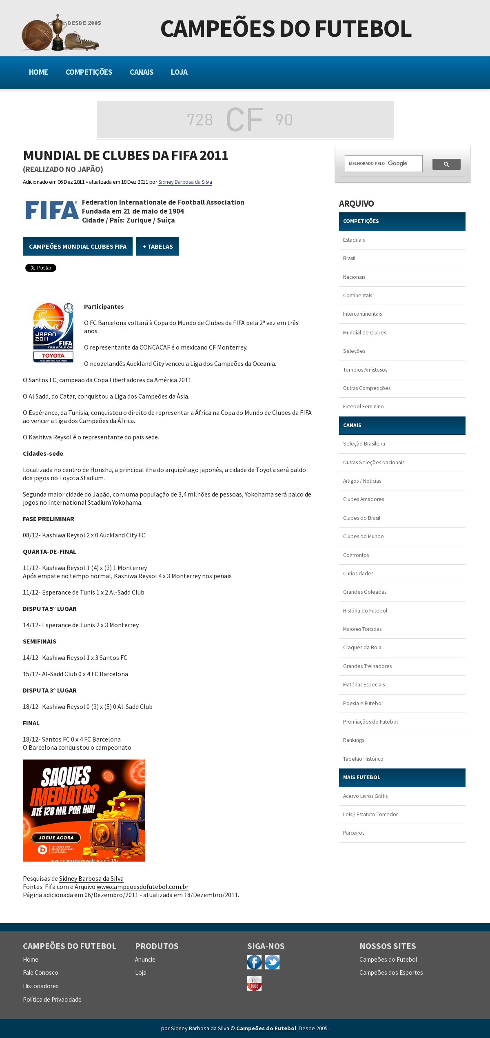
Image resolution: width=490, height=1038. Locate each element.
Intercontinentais (362, 313)
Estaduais (354, 239)
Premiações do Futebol (370, 721)
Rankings (353, 740)
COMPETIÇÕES (361, 221)
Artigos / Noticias (362, 480)
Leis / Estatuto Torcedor (370, 814)
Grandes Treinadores (367, 666)
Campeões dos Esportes (391, 972)
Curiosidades (358, 573)
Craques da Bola (362, 647)
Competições (89, 72)
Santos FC (42, 380)
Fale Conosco (40, 972)
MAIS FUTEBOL (361, 777)
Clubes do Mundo (363, 536)
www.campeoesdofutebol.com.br (142, 886)
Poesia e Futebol (363, 703)
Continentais (357, 295)
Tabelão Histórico (363, 758)
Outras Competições (366, 388)
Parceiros (353, 832)
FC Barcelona (108, 323)
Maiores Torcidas (362, 629)
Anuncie (145, 959)
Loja (179, 72)
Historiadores (41, 986)
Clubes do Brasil (361, 518)
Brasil (349, 258)
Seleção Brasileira (364, 443)
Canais (141, 72)
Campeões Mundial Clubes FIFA (77, 246)
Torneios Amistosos (365, 369)
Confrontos (356, 555)
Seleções (354, 350)
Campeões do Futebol (286, 30)
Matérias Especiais (364, 684)
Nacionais (354, 277)
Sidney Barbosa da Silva (185, 181)
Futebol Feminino (363, 406)
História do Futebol (365, 610)
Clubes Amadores (363, 499)
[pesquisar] (379, 163)
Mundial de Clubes (364, 332)
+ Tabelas (157, 246)
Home (38, 72)
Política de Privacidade (52, 999)
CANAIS (352, 425)
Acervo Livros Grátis (365, 796)
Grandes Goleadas (364, 591)
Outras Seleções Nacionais (373, 462)
